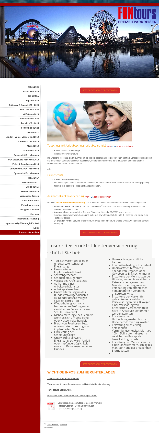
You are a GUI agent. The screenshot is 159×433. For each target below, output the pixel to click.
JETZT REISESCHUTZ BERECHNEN (100, 90)
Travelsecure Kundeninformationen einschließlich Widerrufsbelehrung (78, 384)
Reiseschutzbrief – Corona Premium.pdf (76, 406)
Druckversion (51, 425)
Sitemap (63, 425)
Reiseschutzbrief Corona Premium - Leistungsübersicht (72, 395)
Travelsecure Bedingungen (59, 390)
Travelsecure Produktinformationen (63, 378)
